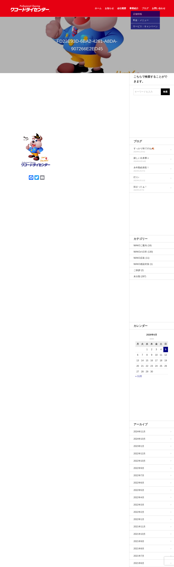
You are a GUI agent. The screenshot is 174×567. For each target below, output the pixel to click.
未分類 (137, 276)
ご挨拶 (137, 270)
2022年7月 (139, 475)
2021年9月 (139, 541)
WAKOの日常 (140, 252)
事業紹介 (133, 8)
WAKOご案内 (140, 245)
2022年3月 (139, 505)
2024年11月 (139, 431)
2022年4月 (139, 497)
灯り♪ (136, 177)
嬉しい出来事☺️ (141, 158)
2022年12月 (139, 453)
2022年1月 (139, 519)
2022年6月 (139, 483)
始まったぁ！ (140, 187)
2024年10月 (139, 439)
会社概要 (121, 8)
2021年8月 (139, 548)
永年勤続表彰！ (141, 167)
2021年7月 (139, 556)
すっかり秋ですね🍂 (144, 148)
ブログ (145, 8)
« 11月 (138, 376)
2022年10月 (139, 461)
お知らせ (109, 8)
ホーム (98, 8)
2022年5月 (139, 490)
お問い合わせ (158, 8)
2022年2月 (139, 512)
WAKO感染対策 (141, 264)
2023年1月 (139, 446)
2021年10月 (139, 534)
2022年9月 (139, 468)
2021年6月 (139, 563)
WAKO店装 (139, 258)
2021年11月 (139, 526)
